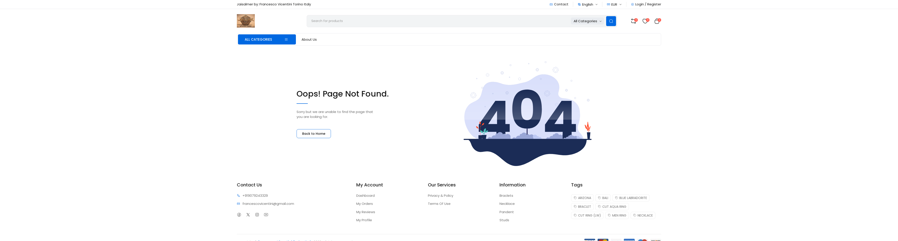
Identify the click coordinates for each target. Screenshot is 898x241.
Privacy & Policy (440, 195)
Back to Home (313, 133)
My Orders (364, 203)
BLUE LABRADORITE (631, 198)
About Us (309, 39)
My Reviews (365, 212)
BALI (603, 198)
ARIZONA (582, 198)
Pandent (507, 212)
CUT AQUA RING (612, 206)
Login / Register (646, 4)
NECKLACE (643, 215)
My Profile (364, 220)
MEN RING (617, 215)
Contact (559, 4)
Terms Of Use (439, 203)
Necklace (507, 203)
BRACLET (582, 206)
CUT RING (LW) (587, 215)
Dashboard (365, 195)
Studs (504, 220)
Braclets (506, 195)
